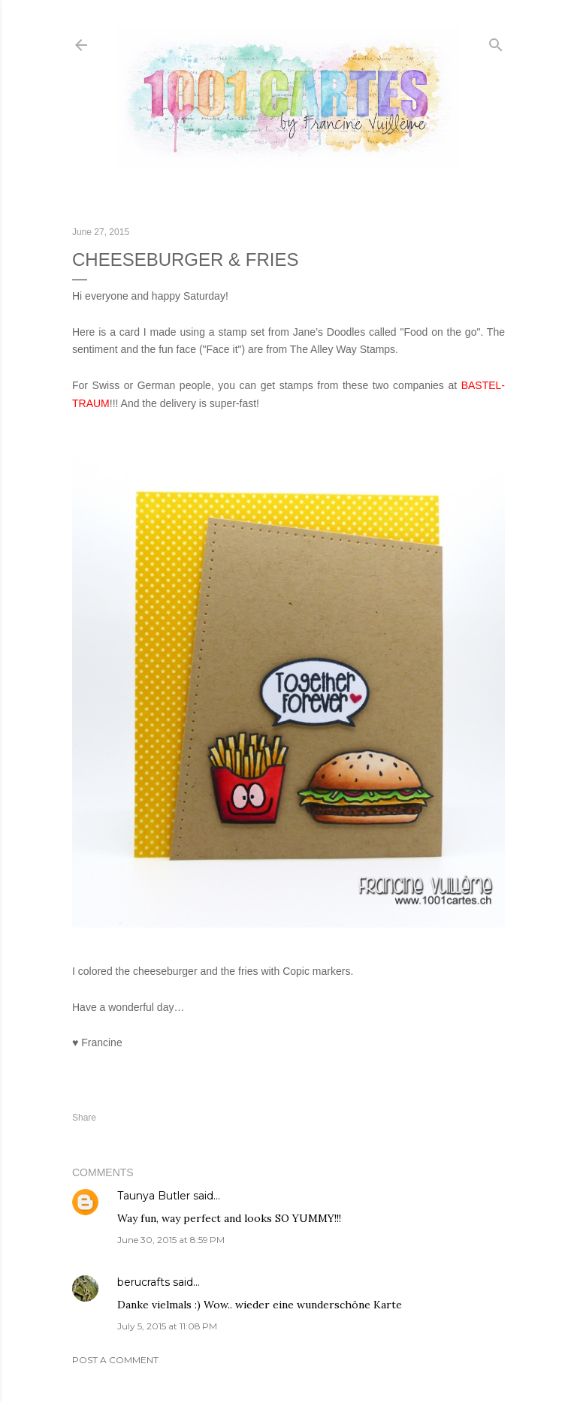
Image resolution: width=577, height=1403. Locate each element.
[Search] (496, 41)
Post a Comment (115, 1359)
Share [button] (84, 1117)
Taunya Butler (153, 1195)
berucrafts (143, 1282)
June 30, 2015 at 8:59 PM (171, 1239)
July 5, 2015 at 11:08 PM (167, 1326)
